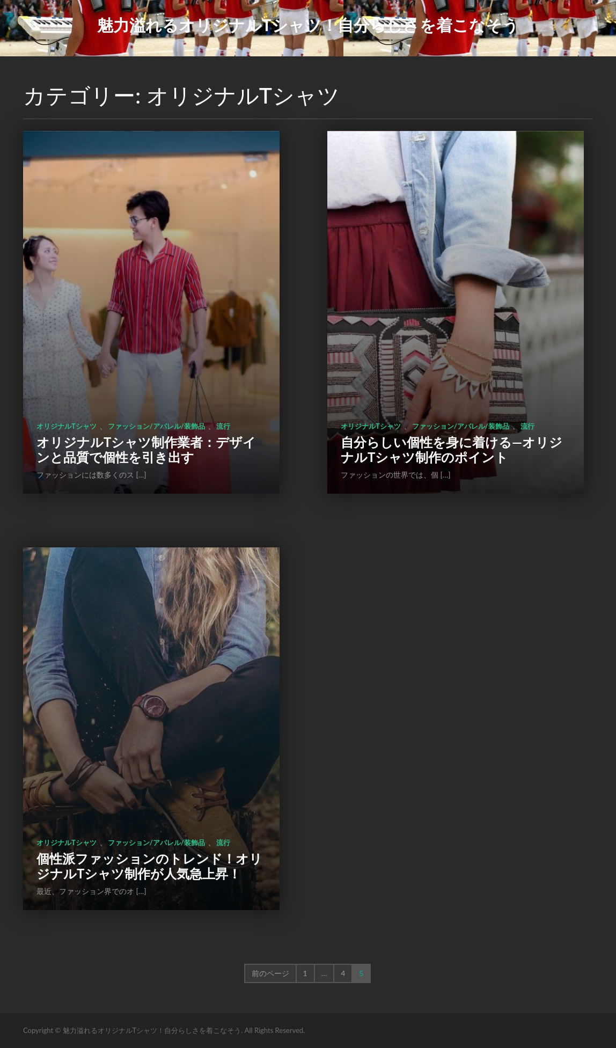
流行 (223, 426)
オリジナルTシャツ (66, 426)
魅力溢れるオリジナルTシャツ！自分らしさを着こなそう (308, 24)
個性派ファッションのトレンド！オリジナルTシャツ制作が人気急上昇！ (149, 866)
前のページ (270, 973)
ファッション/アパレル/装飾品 (156, 426)
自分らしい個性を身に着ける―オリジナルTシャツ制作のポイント (451, 449)
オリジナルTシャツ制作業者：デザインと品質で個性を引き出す (146, 449)
